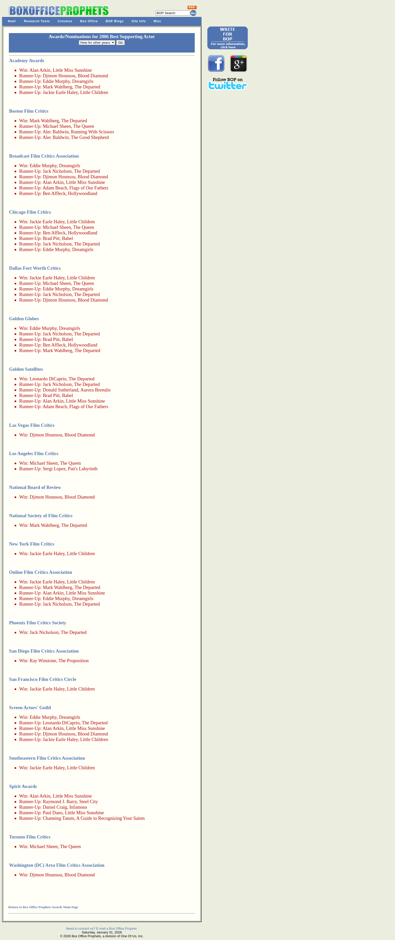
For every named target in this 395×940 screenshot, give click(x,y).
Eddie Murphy (56, 81)
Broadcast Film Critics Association (44, 156)
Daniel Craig (55, 807)
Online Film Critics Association (40, 572)
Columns (65, 21)
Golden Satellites (26, 369)
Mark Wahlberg (57, 86)
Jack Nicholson (57, 171)
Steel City (88, 801)
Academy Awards (26, 60)
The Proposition (73, 660)
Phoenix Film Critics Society (37, 622)
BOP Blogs (115, 21)
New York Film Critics (31, 544)
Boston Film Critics (28, 111)
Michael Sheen (57, 126)
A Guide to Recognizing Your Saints (110, 818)
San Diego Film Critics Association (44, 651)
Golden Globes (24, 318)
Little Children (94, 92)
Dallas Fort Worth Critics (35, 268)
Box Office (89, 21)
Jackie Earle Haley (60, 92)
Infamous (78, 807)
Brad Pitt (51, 238)
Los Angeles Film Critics (33, 453)
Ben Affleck (54, 193)
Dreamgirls (82, 81)
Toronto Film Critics (30, 836)
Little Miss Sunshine (72, 70)
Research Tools (37, 21)
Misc (157, 21)
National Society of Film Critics (40, 515)
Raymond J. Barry (60, 801)
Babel (67, 238)
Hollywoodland (82, 193)
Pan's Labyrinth (82, 468)
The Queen (83, 126)
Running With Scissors (92, 131)
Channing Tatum (58, 818)
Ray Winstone (43, 660)
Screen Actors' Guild (30, 707)
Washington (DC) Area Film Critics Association (56, 865)
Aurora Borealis (95, 389)
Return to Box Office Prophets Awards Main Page (43, 907)
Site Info (139, 21)
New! (12, 21)
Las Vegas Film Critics (32, 425)
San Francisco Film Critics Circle (42, 679)
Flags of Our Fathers (88, 187)
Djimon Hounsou (59, 75)
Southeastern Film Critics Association (47, 758)
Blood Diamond (93, 75)
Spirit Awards (23, 786)
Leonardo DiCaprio (48, 378)
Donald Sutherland (60, 389)
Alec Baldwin (55, 131)
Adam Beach (54, 187)
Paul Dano (52, 812)
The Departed (87, 86)
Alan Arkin (39, 70)
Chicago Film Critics (30, 212)
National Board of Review (35, 487)
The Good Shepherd (90, 137)
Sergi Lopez (54, 468)
